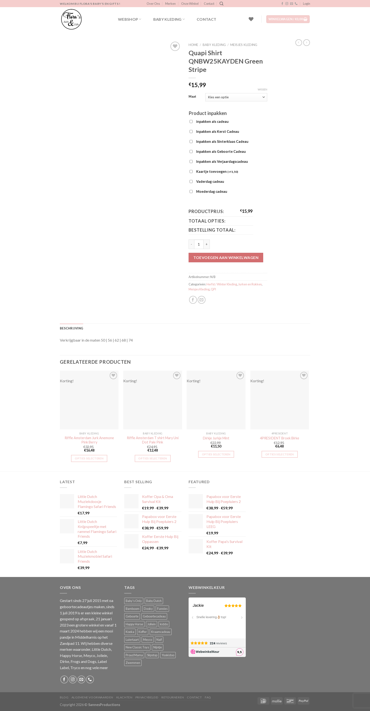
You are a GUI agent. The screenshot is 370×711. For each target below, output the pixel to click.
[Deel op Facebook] (193, 300)
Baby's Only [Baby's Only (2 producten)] (134, 601)
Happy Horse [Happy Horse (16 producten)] (134, 624)
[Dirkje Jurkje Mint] (216, 400)
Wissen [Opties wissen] (262, 89)
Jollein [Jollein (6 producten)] (151, 624)
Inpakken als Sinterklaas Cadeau (222, 141)
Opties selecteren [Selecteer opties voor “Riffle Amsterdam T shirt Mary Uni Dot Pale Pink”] (152, 458)
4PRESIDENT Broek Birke (279, 438)
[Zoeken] (221, 3)
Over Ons (153, 3)
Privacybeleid (147, 697)
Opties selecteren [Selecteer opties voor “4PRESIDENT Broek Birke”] (279, 454)
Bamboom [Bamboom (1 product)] (132, 609)
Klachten (124, 697)
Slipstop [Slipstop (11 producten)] (152, 655)
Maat (192, 96)
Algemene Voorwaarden (92, 697)
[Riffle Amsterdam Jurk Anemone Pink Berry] (89, 400)
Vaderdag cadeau (210, 181)
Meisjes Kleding (243, 45)
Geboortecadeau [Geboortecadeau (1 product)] (154, 616)
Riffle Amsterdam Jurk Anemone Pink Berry (89, 440)
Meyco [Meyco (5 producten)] (147, 639)
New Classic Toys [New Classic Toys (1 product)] (137, 647)
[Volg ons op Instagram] (286, 3)
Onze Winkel (190, 3)
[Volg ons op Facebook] (282, 3)
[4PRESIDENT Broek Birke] (279, 400)
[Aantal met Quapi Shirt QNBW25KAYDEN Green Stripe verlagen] (191, 244)
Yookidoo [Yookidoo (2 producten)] (168, 655)
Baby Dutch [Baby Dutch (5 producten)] (154, 601)
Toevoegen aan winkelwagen (225, 257)
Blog (64, 697)
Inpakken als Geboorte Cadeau (221, 151)
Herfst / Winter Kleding (221, 284)
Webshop (129, 19)
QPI (213, 289)
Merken (170, 3)
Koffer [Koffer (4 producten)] (143, 632)
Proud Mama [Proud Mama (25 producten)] (134, 655)
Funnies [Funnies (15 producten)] (162, 609)
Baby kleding (169, 19)
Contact (209, 3)
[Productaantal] (199, 244)
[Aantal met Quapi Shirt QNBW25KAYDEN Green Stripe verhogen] (207, 244)
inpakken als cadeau (212, 121)
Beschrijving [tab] (71, 328)
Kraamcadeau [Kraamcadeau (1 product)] (160, 632)
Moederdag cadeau (211, 191)
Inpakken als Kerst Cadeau (217, 131)
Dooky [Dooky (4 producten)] (148, 609)
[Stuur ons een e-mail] (291, 3)
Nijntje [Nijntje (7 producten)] (157, 647)
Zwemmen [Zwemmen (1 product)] (133, 663)
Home (193, 45)
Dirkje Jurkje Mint (216, 438)
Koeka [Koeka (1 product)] (130, 632)
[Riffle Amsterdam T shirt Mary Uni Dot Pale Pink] (152, 400)
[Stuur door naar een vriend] (202, 300)
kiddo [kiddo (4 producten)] (164, 624)
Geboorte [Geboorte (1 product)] (132, 616)
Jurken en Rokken (250, 284)
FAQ (208, 697)
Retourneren (172, 697)
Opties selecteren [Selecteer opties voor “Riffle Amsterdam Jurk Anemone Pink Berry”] (89, 458)
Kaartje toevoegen (217, 171)
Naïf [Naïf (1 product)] (159, 639)
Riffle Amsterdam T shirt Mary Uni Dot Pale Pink (153, 440)
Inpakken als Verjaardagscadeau (222, 161)
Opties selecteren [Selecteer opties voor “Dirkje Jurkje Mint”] (216, 454)
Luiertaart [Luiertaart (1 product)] (132, 639)
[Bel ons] (296, 3)
